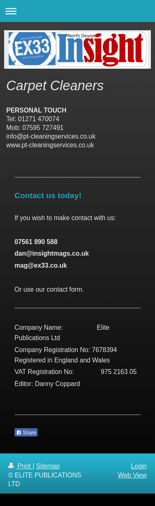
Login (139, 466)
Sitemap (48, 466)
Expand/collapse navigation (77, 11)
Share (26, 433)
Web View (132, 475)
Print (20, 466)
